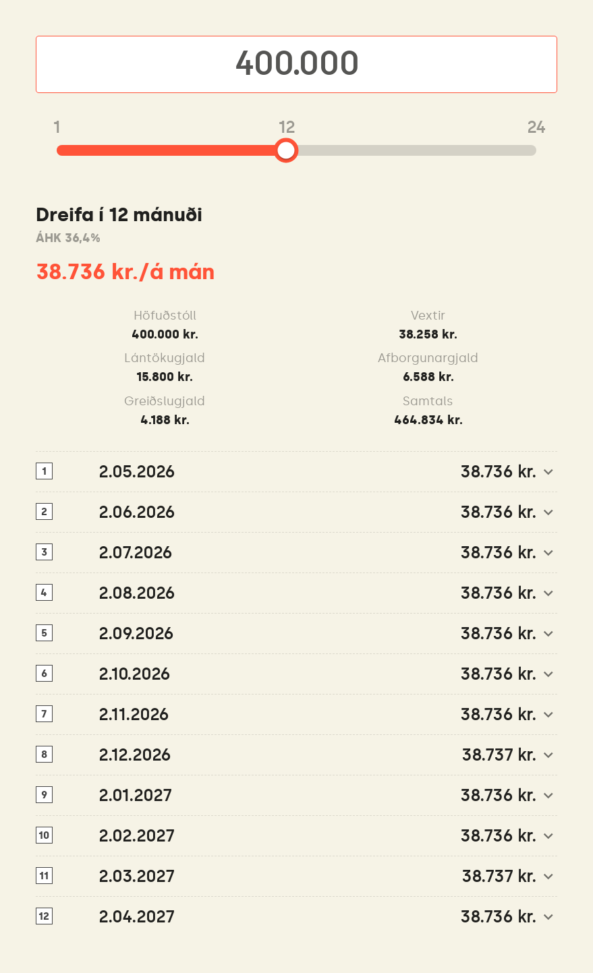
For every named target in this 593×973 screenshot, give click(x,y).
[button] (297, 472)
